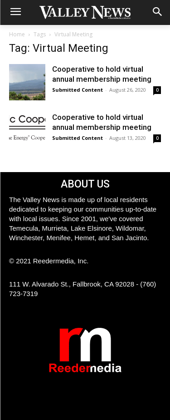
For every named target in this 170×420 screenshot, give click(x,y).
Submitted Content (77, 89)
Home (17, 34)
